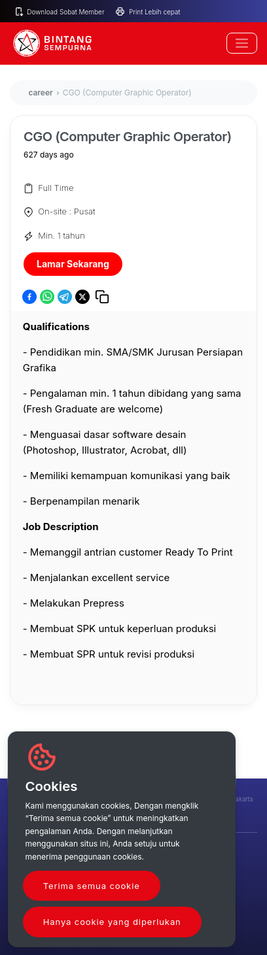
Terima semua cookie (91, 885)
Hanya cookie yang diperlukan (112, 921)
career (40, 92)
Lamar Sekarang (73, 263)
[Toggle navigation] (241, 43)
